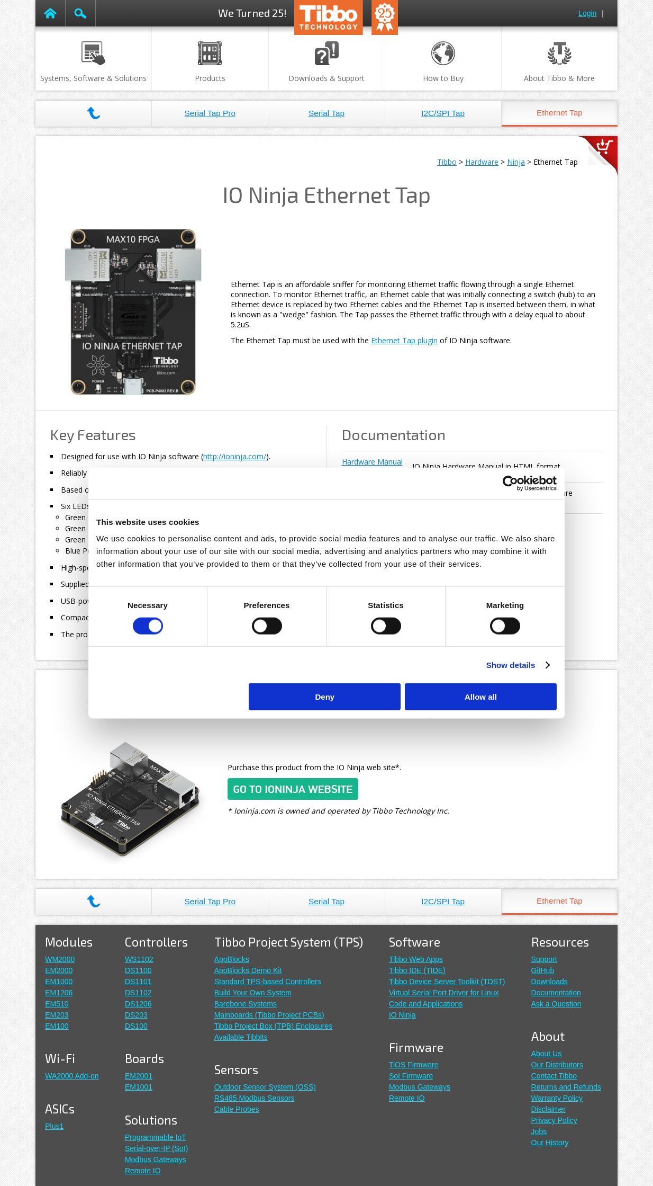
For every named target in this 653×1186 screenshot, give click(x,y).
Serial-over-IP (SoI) (156, 1148)
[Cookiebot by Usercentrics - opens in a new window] (510, 483)
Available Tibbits (241, 1037)
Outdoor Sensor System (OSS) (265, 1087)
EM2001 (138, 1076)
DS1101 (138, 981)
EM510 (56, 1004)
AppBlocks (231, 959)
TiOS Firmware (414, 1064)
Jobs (539, 1131)
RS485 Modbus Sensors (254, 1098)
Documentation (556, 992)
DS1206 (138, 1004)
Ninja (516, 162)
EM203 (56, 1015)
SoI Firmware (411, 1076)
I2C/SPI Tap (443, 113)
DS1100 (138, 970)
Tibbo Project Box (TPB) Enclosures (273, 1026)
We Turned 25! (252, 12)
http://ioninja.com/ (234, 456)
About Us (546, 1053)
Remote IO (143, 1170)
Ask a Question (556, 1004)
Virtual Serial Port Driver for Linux (443, 992)
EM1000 (58, 981)
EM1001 (138, 1087)
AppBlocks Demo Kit (248, 970)
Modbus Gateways (155, 1159)
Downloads (549, 981)
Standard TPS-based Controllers (267, 981)
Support (544, 959)
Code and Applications (425, 1004)
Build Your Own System (253, 992)
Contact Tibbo (554, 1076)
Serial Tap (326, 113)
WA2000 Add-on (71, 1076)
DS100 (136, 1026)
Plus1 (54, 1126)
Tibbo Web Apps (416, 959)
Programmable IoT (155, 1137)
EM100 (56, 1026)
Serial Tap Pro (210, 113)
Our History (550, 1142)
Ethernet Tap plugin (404, 340)
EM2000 (58, 970)
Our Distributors (557, 1064)
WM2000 (60, 959)
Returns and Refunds (566, 1087)
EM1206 (58, 992)
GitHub (543, 970)
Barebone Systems (245, 1004)
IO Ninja (402, 1015)
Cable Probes (236, 1109)
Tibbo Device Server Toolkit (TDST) (447, 981)
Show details (511, 664)
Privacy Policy (554, 1120)
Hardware (481, 162)
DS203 (136, 1015)
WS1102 (139, 959)
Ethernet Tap (560, 112)
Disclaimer (548, 1109)
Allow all (481, 696)
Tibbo (447, 162)
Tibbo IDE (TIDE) (417, 970)
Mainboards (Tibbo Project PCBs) (269, 1015)
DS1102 (138, 992)
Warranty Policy (557, 1098)
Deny (325, 696)
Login (587, 13)
